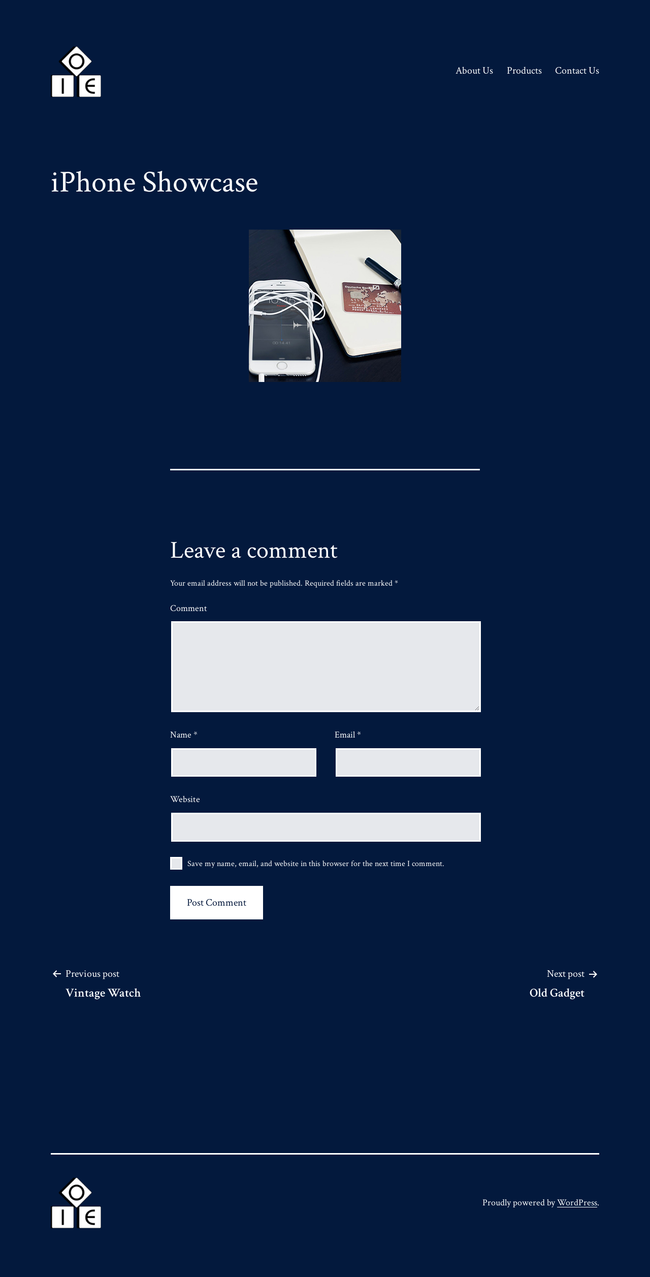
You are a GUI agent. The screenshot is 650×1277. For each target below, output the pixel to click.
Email (348, 735)
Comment (188, 608)
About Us (474, 70)
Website (185, 799)
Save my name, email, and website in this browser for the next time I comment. (315, 863)
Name (184, 735)
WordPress (577, 1202)
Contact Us (577, 70)
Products (524, 70)
